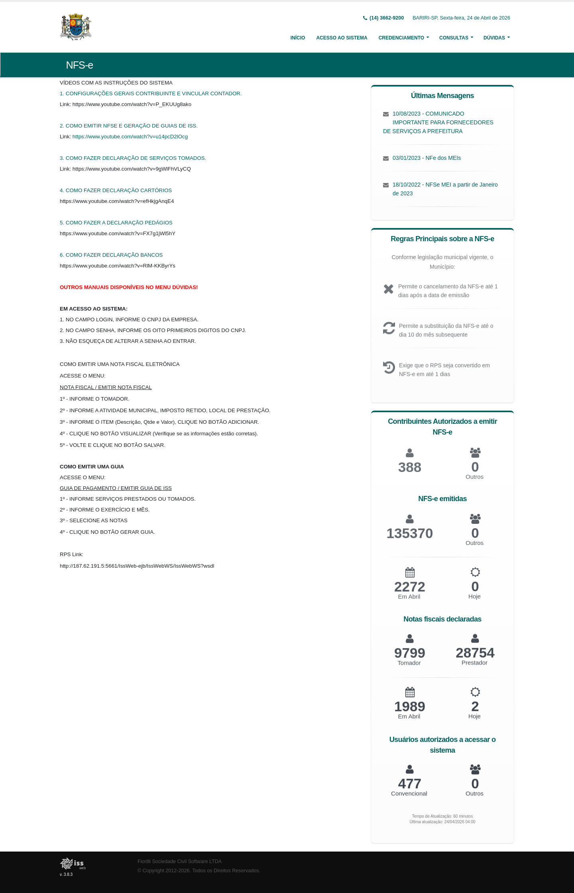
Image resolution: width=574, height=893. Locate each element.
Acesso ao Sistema (341, 38)
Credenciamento (401, 38)
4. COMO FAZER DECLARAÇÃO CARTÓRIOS (116, 190)
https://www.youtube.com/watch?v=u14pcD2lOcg (130, 137)
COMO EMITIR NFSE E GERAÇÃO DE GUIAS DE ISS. (132, 126)
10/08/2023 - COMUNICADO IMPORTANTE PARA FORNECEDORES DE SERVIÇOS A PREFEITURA (438, 122)
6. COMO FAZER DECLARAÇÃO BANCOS (111, 255)
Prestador (475, 668)
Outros (475, 483)
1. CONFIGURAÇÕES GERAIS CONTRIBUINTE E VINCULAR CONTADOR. (151, 93)
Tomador (409, 668)
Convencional (409, 798)
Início (298, 38)
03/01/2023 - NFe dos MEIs (427, 158)
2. (63, 126)
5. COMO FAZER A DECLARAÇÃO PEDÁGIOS (116, 223)
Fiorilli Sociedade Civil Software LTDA (180, 861)
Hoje (474, 602)
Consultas (453, 38)
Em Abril (409, 602)
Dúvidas (494, 38)
